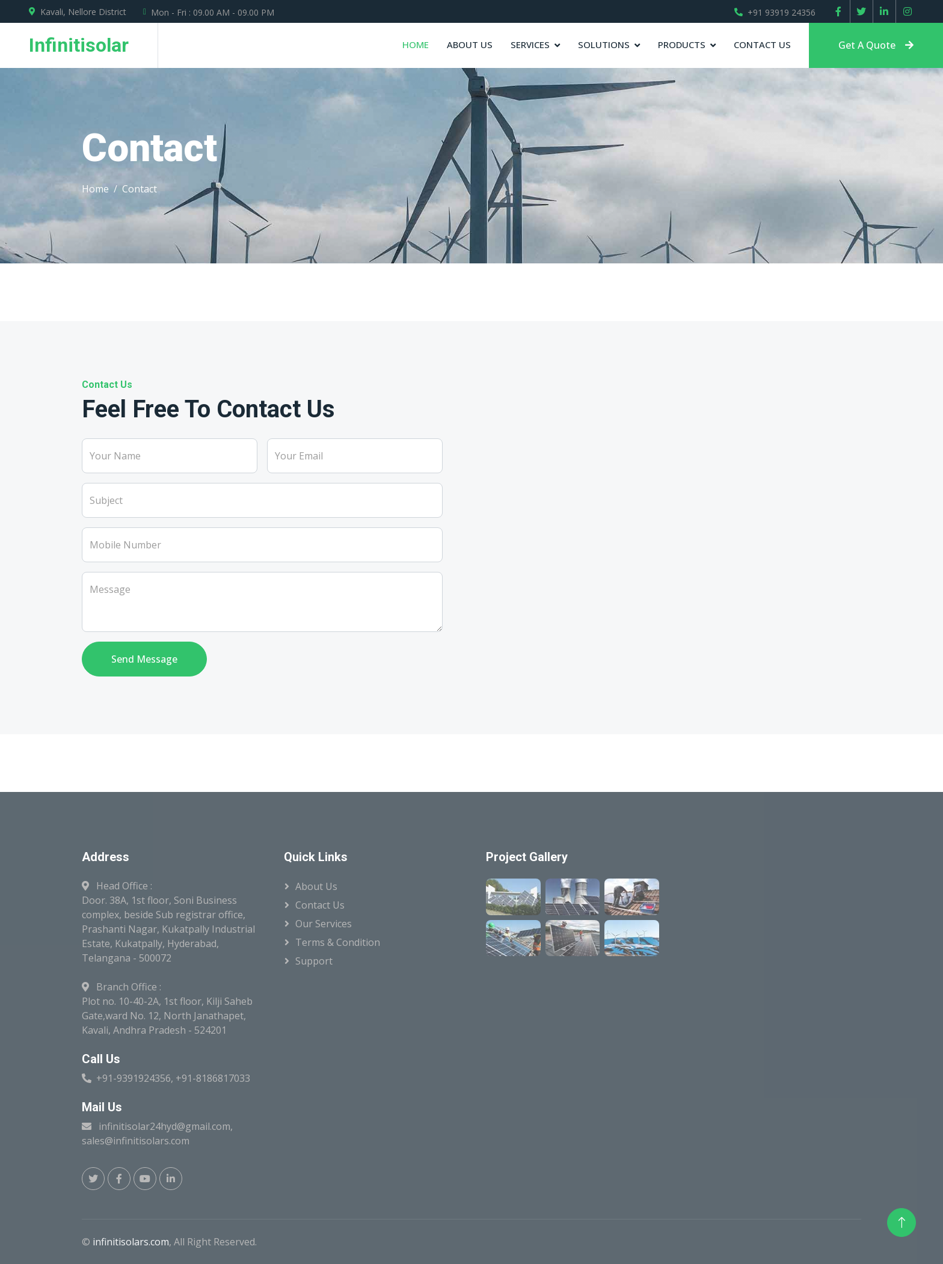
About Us (470, 44)
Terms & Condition (337, 942)
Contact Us (762, 44)
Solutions (604, 44)
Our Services (323, 923)
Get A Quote (876, 45)
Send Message (144, 659)
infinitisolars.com (131, 1241)
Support (314, 961)
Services (530, 44)
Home (415, 44)
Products (681, 44)
